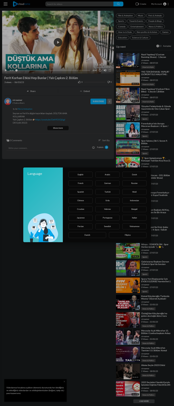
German (107, 183)
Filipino (128, 235)
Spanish (80, 192)
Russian (134, 183)
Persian (81, 226)
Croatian (80, 209)
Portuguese (107, 218)
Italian (134, 218)
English (80, 174)
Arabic (107, 174)
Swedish (107, 226)
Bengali (134, 209)
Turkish (108, 192)
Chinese (80, 200)
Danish (87, 235)
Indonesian (134, 200)
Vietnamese (134, 226)
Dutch (134, 174)
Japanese (81, 218)
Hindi (134, 192)
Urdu (108, 200)
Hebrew (107, 209)
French (80, 183)
